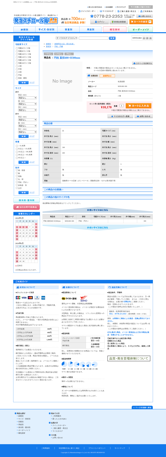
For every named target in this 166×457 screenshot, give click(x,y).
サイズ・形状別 (24, 419)
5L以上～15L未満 (23, 149)
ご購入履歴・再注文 (60, 428)
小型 (19, 66)
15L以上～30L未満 (24, 152)
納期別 (48, 44)
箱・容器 (20, 170)
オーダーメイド (24, 430)
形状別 (48, 46)
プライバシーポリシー (97, 448)
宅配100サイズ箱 (23, 54)
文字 (19, 188)
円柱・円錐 (58, 46)
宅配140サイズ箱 (23, 60)
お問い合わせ (57, 438)
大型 (19, 72)
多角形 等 (21, 185)
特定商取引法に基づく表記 (69, 448)
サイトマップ (120, 448)
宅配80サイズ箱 (23, 51)
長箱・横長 (21, 78)
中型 (19, 69)
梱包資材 (21, 433)
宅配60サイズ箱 (23, 48)
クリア (32, 82)
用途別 (20, 425)
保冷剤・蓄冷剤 (24, 427)
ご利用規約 (45, 448)
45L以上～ (21, 158)
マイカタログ (57, 431)
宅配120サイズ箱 (23, 57)
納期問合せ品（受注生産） (64, 44)
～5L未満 (20, 146)
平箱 (19, 75)
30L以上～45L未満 (24, 155)
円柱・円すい (22, 182)
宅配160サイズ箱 (23, 63)
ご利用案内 (56, 416)
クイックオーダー (59, 425)
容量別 (20, 422)
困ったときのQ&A (59, 419)
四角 (19, 176)
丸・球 (19, 179)
